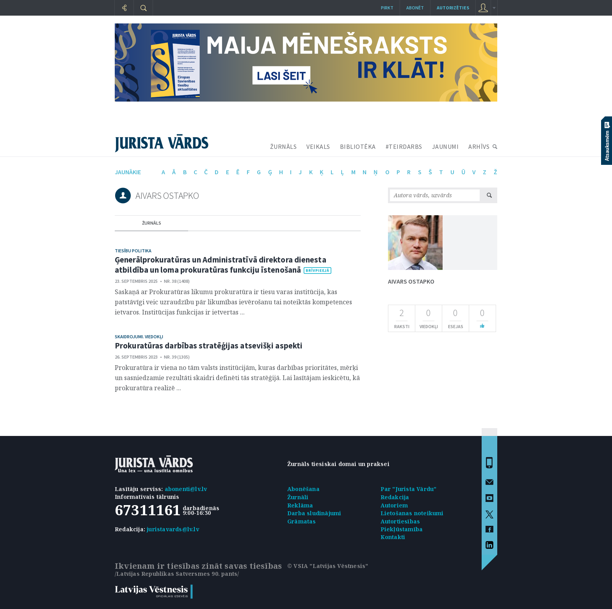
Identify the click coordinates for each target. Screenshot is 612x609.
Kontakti (393, 537)
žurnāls (151, 223)
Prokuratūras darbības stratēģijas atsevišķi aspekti (208, 345)
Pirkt (387, 8)
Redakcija (395, 497)
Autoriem (394, 505)
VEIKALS (318, 146)
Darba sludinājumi (314, 513)
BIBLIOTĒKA (358, 146)
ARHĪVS (478, 146)
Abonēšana (303, 489)
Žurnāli (297, 497)
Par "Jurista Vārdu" (409, 489)
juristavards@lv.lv (173, 529)
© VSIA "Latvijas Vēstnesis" (327, 566)
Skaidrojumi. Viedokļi (139, 336)
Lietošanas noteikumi (412, 513)
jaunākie (128, 172)
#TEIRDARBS (404, 146)
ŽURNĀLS (283, 146)
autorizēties (453, 8)
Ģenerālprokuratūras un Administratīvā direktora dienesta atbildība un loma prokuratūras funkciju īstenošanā (220, 264)
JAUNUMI (445, 146)
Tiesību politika (133, 251)
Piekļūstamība (402, 529)
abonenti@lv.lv (186, 489)
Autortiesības (400, 521)
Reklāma (300, 505)
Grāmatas (301, 521)
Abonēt (415, 8)
